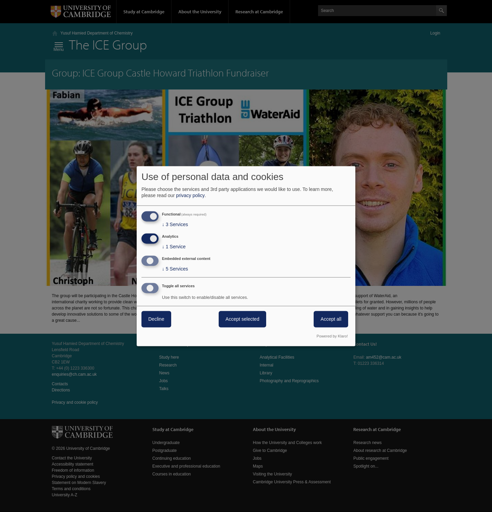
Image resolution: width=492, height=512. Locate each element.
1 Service (174, 247)
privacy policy (190, 195)
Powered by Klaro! (332, 336)
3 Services (175, 224)
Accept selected (242, 319)
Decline (156, 319)
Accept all (330, 319)
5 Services (175, 268)
